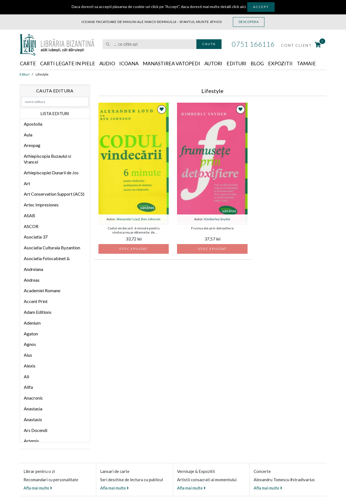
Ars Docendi (35, 430)
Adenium (32, 322)
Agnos (30, 344)
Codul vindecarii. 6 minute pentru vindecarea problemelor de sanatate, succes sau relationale (134, 230)
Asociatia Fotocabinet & (47, 258)
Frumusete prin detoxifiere (212, 228)
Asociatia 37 (36, 237)
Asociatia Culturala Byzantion (52, 247)
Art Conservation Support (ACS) (54, 193)
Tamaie (307, 63)
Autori (214, 63)
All (26, 376)
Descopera (249, 22)
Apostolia (33, 123)
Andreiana (33, 269)
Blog (258, 63)
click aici (239, 6)
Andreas (32, 280)
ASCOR (31, 226)
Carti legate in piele (68, 63)
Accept (261, 7)
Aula (28, 134)
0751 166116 (253, 44)
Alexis (29, 365)
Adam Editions (37, 312)
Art (27, 183)
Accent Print (36, 301)
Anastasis (33, 419)
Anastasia (33, 408)
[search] (149, 44)
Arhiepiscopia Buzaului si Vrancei (47, 158)
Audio (108, 63)
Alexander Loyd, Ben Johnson (138, 219)
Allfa (28, 387)
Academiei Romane (42, 290)
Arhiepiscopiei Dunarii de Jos (51, 172)
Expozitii (281, 63)
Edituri (238, 63)
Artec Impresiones (41, 204)
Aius (28, 355)
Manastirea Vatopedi (172, 63)
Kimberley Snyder (217, 219)
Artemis (31, 440)
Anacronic (33, 397)
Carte (28, 63)
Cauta (209, 44)
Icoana (129, 63)
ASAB (29, 215)
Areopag (32, 145)
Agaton (31, 333)
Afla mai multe (38, 487)
